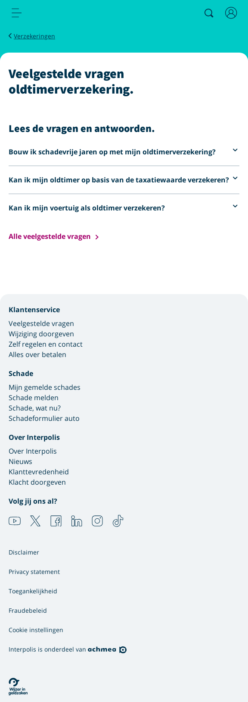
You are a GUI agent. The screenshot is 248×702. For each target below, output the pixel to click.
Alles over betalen (37, 354)
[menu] (17, 13)
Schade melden (34, 397)
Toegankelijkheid (33, 591)
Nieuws (20, 461)
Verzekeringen (34, 36)
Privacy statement (34, 571)
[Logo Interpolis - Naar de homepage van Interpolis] (53, 13)
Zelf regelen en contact (46, 344)
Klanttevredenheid (39, 471)
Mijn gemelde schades (45, 387)
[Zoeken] (209, 13)
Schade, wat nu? (35, 408)
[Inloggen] (231, 13)
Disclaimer (24, 552)
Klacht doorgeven (37, 482)
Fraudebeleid (28, 610)
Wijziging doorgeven (41, 333)
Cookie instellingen (36, 630)
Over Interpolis (33, 451)
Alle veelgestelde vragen (50, 236)
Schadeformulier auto (44, 418)
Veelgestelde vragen (41, 323)
